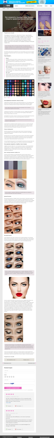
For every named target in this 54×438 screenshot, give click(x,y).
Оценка (5, 374)
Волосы (42, 63)
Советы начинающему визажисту (43, 91)
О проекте (19, 437)
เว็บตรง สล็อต (8, 402)
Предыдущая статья (7, 363)
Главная (4, 8)
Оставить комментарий (13, 388)
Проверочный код (7, 383)
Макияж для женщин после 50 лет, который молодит (44, 75)
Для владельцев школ (45, 437)
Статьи (46, 5)
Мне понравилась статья (11, 359)
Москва (17, 5)
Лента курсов (39, 5)
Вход (51, 5)
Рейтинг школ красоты (29, 5)
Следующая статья (31, 363)
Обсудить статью (26, 359)
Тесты (42, 42)
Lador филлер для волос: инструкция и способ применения (44, 57)
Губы (41, 115)
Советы (39, 42)
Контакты (31, 437)
